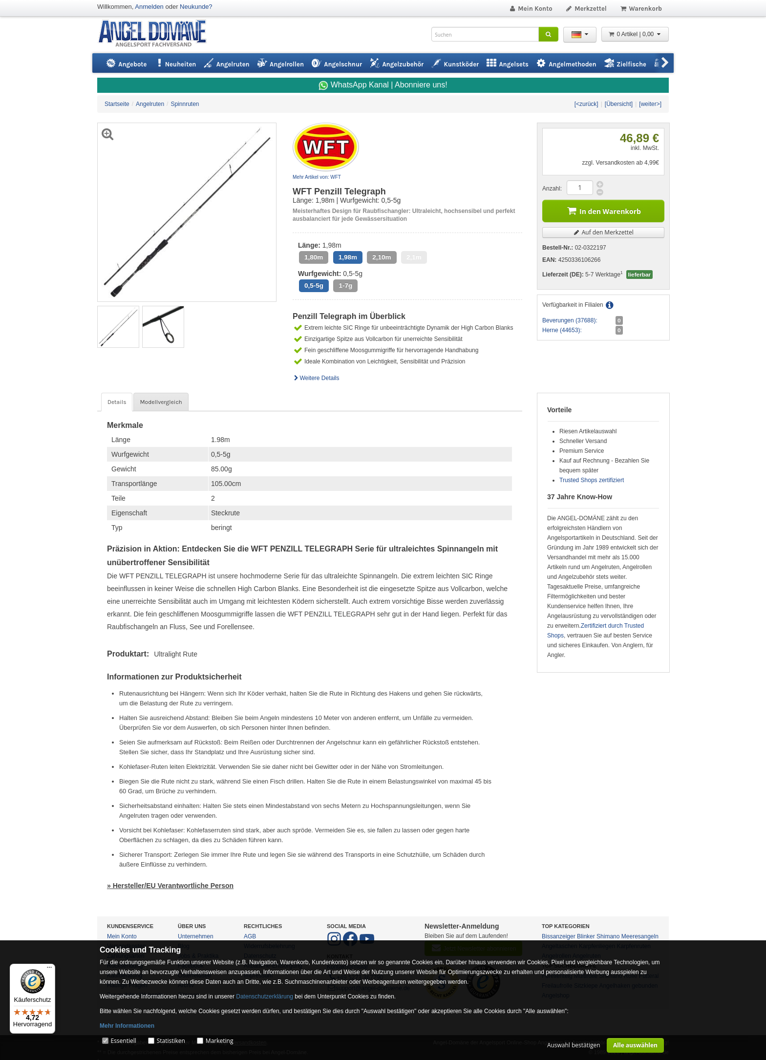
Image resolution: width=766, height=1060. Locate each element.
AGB (250, 936)
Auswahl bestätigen (573, 1045)
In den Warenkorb (603, 210)
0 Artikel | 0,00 (635, 34)
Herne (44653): (562, 330)
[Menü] (49, 969)
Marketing (220, 1041)
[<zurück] (586, 104)
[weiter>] (650, 104)
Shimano (607, 936)
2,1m (414, 257)
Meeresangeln (640, 936)
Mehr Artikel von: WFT (317, 177)
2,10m (381, 257)
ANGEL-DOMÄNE (157, 34)
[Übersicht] (619, 104)
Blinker (586, 936)
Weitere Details (316, 378)
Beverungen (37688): (569, 320)
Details (116, 402)
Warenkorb (640, 8)
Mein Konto (531, 8)
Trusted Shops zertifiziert (591, 480)
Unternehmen (195, 936)
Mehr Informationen (127, 1025)
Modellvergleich (161, 402)
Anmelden (149, 6)
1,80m (313, 257)
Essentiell (123, 1041)
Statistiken (171, 1041)
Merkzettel (586, 8)
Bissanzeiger (558, 936)
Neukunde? (196, 6)
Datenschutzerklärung (264, 996)
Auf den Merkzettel (603, 232)
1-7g (345, 285)
